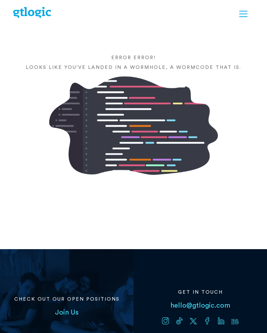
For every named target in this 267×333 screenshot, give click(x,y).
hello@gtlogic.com (200, 305)
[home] (32, 12)
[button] (243, 14)
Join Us (67, 312)
